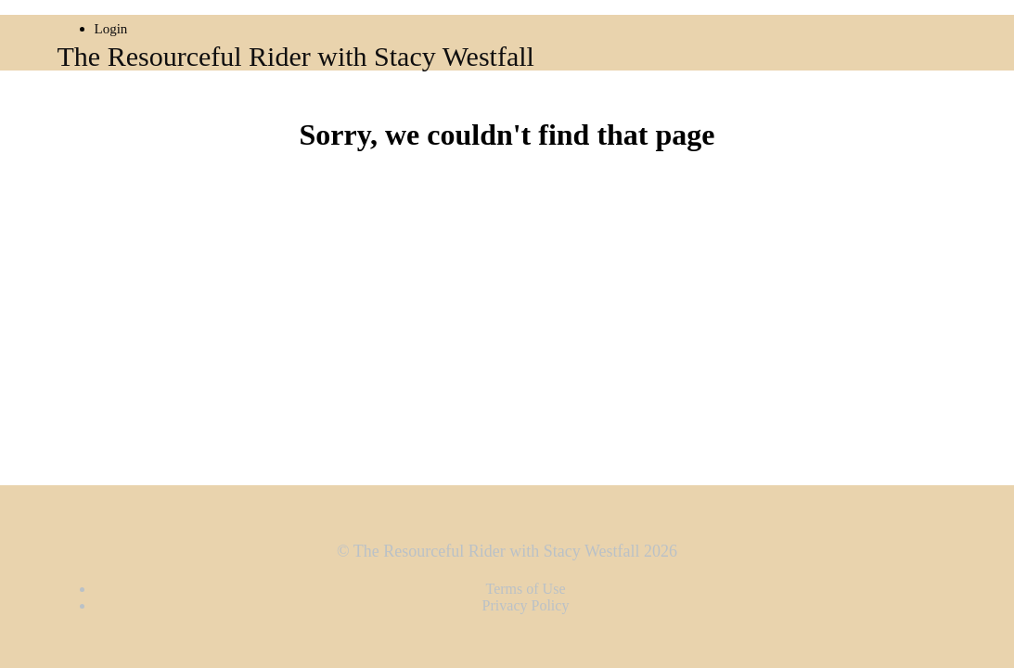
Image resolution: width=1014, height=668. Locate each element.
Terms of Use (526, 589)
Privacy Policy (526, 605)
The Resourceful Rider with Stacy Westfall (296, 56)
